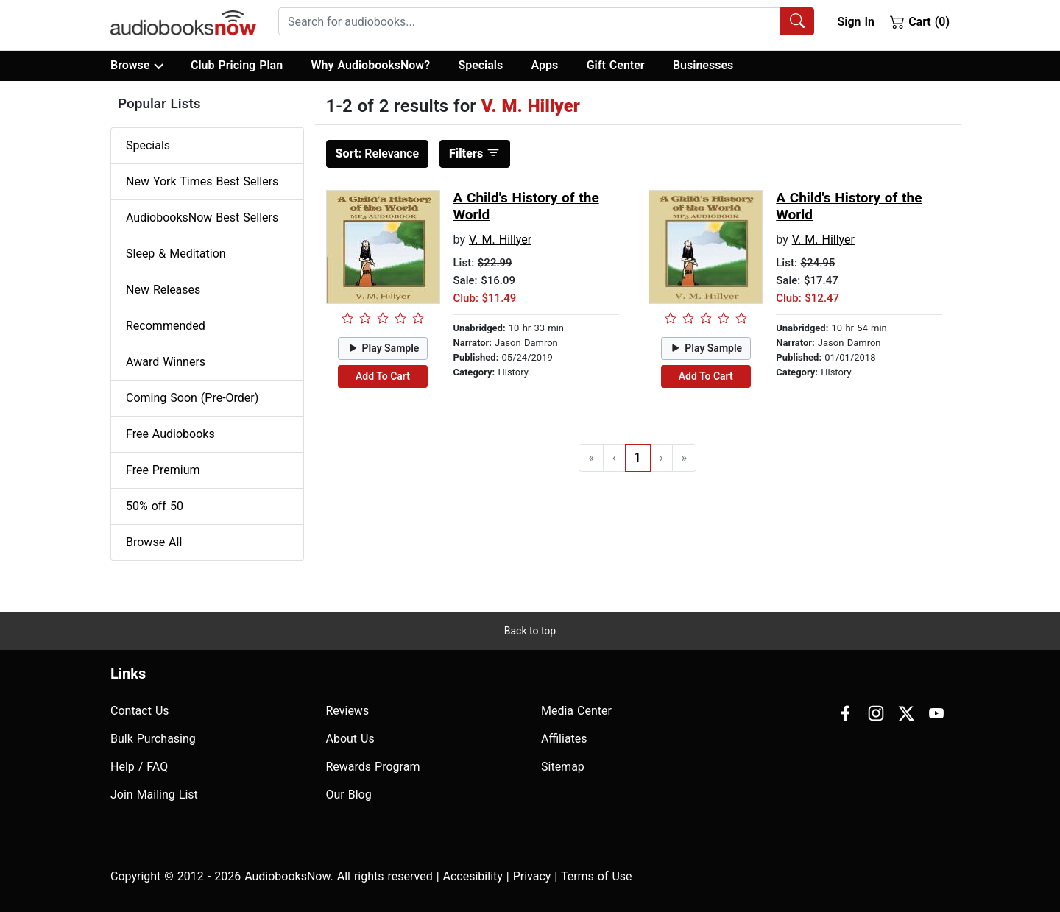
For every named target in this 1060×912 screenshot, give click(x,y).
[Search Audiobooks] (797, 21)
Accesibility (473, 876)
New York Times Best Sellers (202, 181)
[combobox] (546, 21)
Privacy (532, 876)
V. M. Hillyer (500, 240)
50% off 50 (154, 506)
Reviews (348, 711)
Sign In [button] (855, 22)
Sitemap (562, 767)
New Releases (163, 290)
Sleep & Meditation (176, 254)
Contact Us (139, 711)
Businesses (703, 65)
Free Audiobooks (170, 434)
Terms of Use (596, 876)
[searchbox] (529, 21)
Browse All (154, 542)
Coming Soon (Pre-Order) (192, 398)
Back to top (530, 631)
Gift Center (616, 65)
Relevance (378, 153)
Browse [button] (136, 65)
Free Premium (162, 470)
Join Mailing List (154, 795)
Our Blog (349, 795)
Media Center (576, 711)
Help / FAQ (139, 767)
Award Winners (165, 362)
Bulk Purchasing (153, 739)
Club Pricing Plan (237, 65)
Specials (480, 65)
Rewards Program (373, 767)
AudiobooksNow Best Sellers (202, 218)
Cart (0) (920, 21)
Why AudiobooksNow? (370, 65)
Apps (545, 65)
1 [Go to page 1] (638, 457)
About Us (350, 739)
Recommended (165, 326)
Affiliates (564, 739)
